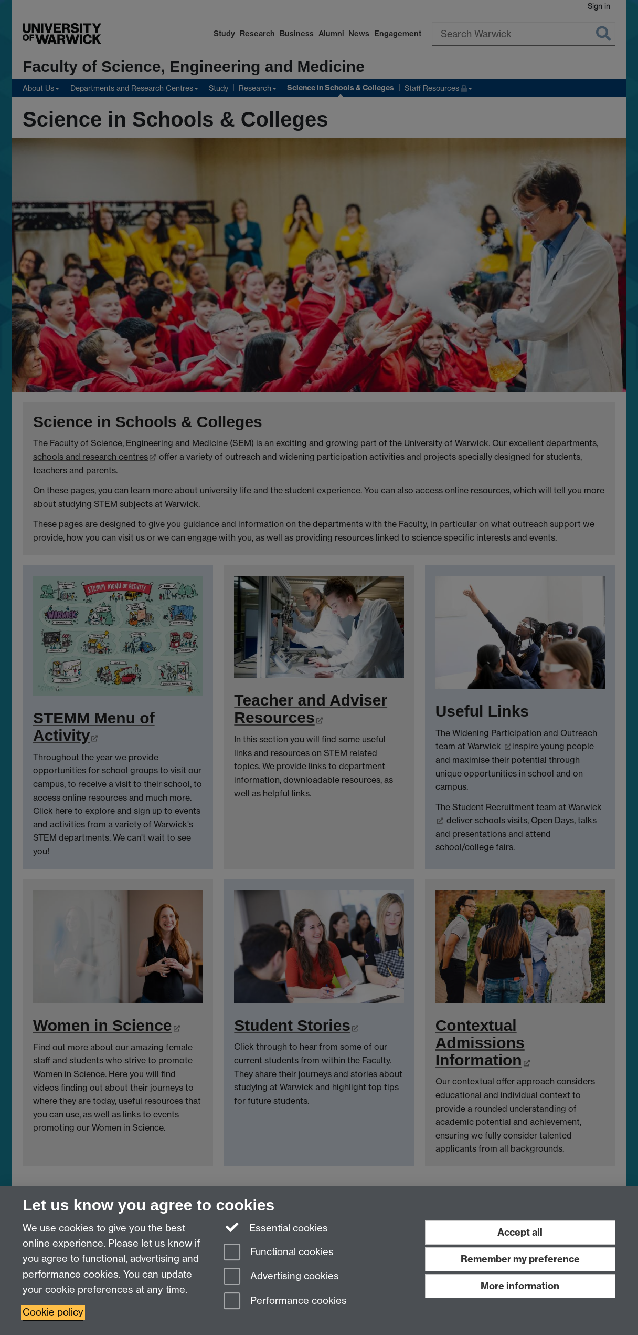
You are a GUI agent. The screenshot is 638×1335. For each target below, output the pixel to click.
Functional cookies (279, 1252)
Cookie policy (53, 1312)
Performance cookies (285, 1301)
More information (520, 1286)
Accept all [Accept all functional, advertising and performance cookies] (520, 1232)
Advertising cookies (281, 1277)
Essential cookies (276, 1227)
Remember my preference (520, 1259)
